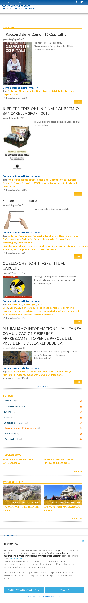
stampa (71, 245)
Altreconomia (26, 90)
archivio (77, 472)
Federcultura (14, 304)
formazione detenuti (25, 311)
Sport (8, 417)
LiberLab (15, 307)
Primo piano (12, 400)
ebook (28, 314)
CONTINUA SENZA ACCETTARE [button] (23, 590)
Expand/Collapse (78, 423)
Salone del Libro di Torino (51, 179)
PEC (3, 2)
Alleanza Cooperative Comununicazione (40, 374)
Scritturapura (30, 307)
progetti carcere (49, 307)
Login (21, 2)
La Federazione (10, 535)
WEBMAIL (11, 2)
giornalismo (49, 182)
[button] (83, 540)
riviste (30, 245)
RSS (81, 401)
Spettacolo (12, 433)
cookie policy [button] (15, 559)
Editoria (12, 90)
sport (61, 182)
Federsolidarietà (43, 314)
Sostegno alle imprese (22, 200)
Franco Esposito (22, 182)
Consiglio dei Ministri (45, 235)
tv (78, 245)
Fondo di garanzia (44, 239)
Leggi (78, 102)
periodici (41, 245)
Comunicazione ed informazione (21, 87)
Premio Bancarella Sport (21, 179)
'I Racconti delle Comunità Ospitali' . (34, 34)
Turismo (9, 411)
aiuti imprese (21, 249)
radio (51, 245)
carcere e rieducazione (52, 311)
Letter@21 (30, 304)
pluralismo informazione (21, 371)
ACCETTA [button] (64, 590)
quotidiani (19, 245)
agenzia (60, 245)
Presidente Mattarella (50, 371)
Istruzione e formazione (16, 406)
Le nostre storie (20, 503)
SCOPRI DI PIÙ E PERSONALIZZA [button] (44, 596)
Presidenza (25, 235)
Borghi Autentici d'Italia (49, 90)
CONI (37, 182)
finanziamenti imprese (43, 249)
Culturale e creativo (16, 423)
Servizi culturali (14, 439)
